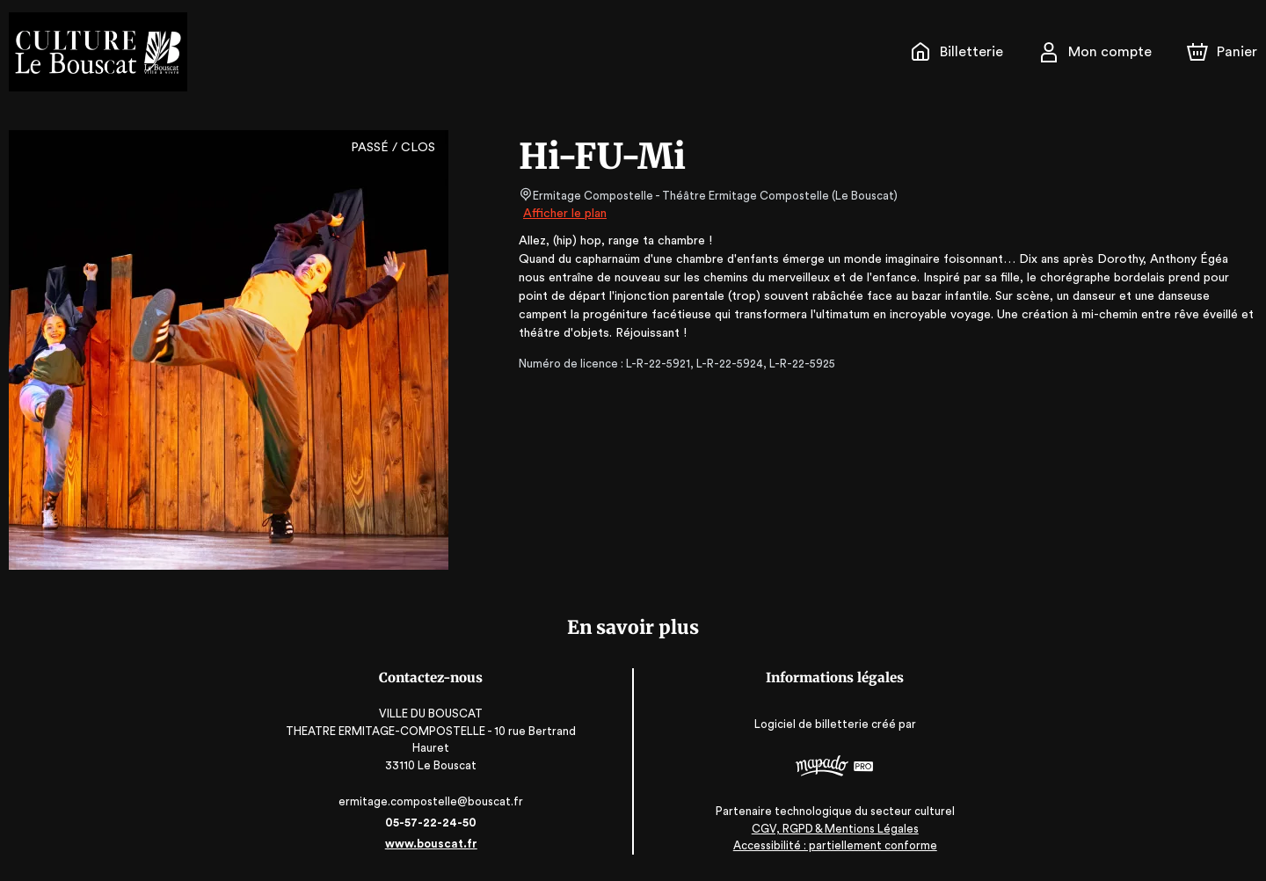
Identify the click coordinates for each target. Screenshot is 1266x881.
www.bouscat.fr (431, 843)
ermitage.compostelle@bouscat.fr (431, 801)
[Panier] (1222, 51)
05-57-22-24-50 (430, 822)
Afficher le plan (563, 214)
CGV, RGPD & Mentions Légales (835, 828)
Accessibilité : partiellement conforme (835, 845)
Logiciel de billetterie (813, 724)
